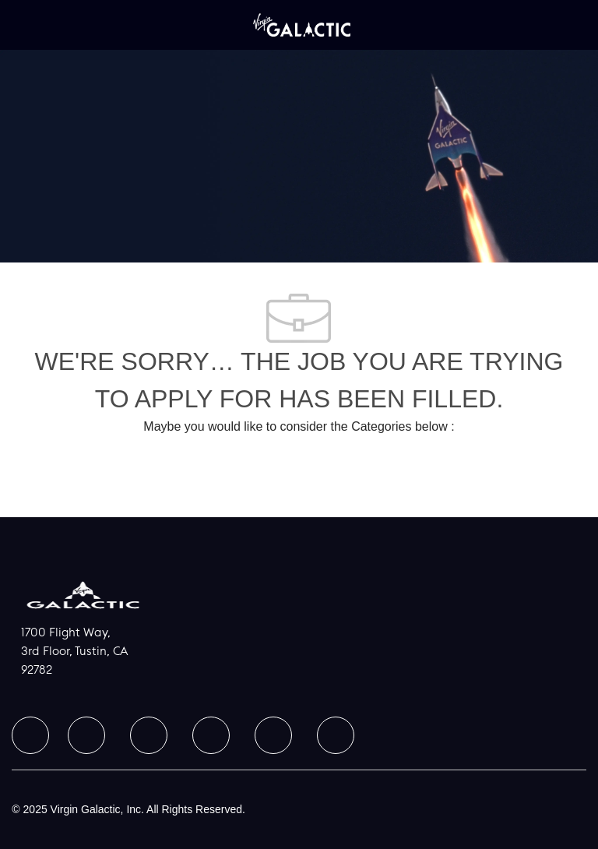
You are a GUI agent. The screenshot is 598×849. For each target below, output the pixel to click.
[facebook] (30, 735)
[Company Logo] (301, 24)
